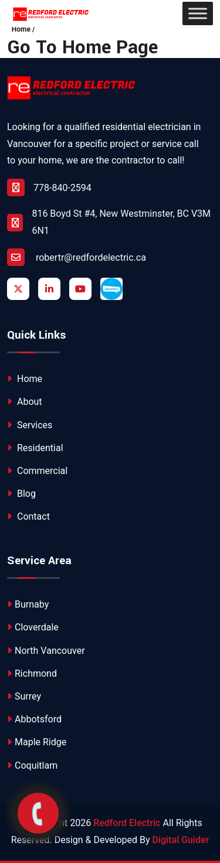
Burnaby (28, 604)
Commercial (37, 470)
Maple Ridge (36, 742)
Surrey (24, 696)
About (24, 401)
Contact (28, 516)
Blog (21, 493)
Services (29, 425)
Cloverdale (33, 627)
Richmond (32, 673)
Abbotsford (34, 719)
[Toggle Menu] (197, 13)
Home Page (110, 47)
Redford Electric (126, 822)
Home (24, 378)
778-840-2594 (49, 187)
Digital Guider (181, 839)
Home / (23, 29)
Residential (35, 447)
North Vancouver (46, 650)
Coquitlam (32, 765)
